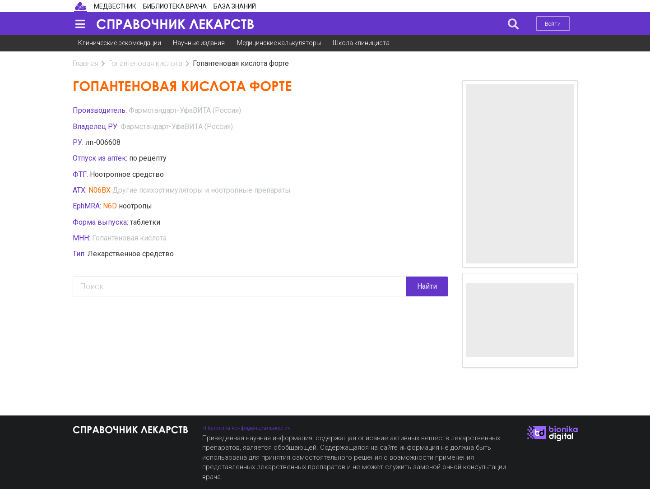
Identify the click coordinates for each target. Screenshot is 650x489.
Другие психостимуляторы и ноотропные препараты (201, 190)
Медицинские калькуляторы (279, 42)
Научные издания (199, 42)
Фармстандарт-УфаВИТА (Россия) (185, 110)
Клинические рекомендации (119, 42)
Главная (85, 63)
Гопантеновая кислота (145, 63)
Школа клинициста (361, 42)
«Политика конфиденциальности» (246, 427)
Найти (427, 286)
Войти (553, 23)
